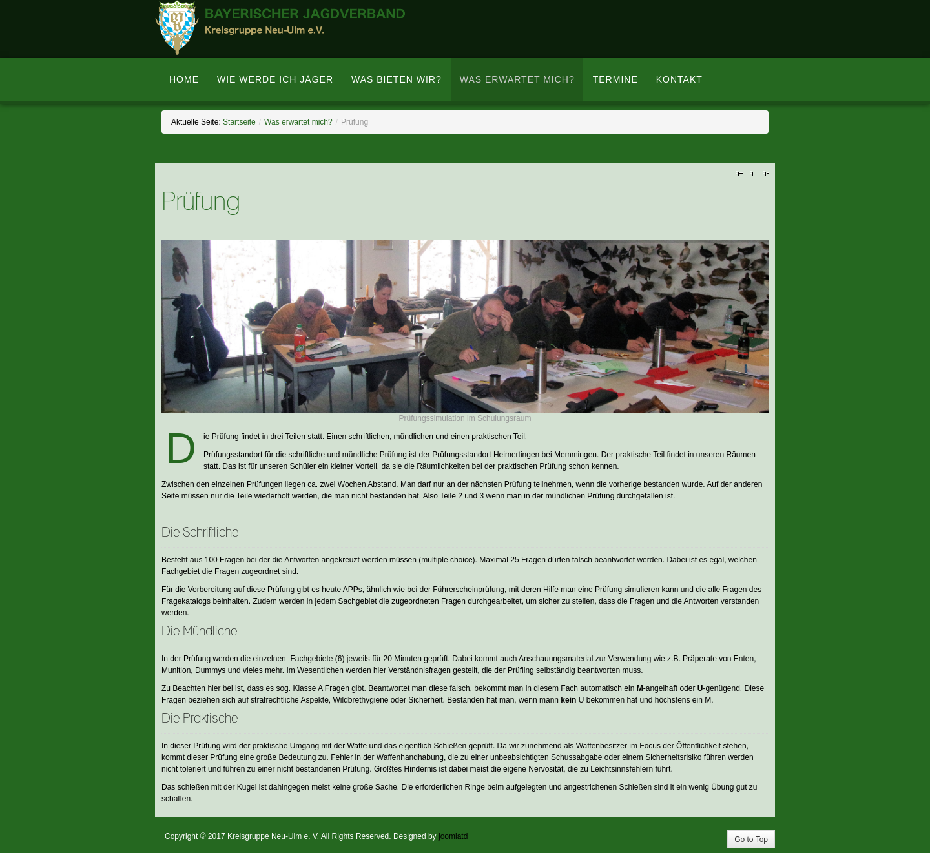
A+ (741, 174)
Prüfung (200, 202)
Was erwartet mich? (298, 122)
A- (764, 174)
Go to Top (751, 839)
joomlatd (453, 836)
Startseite (239, 122)
